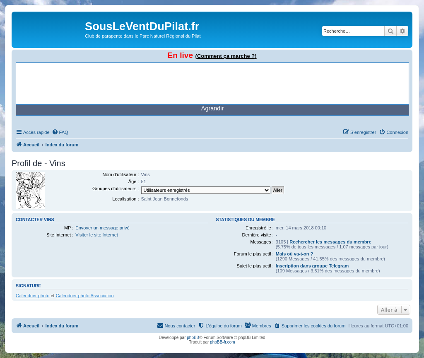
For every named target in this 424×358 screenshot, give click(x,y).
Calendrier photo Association (85, 295)
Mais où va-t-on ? (294, 253)
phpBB (193, 337)
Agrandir (212, 108)
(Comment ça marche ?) (226, 56)
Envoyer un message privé (102, 227)
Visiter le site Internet (96, 234)
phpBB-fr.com (222, 342)
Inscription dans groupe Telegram (312, 265)
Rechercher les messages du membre (330, 241)
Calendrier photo (32, 295)
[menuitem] (60, 132)
